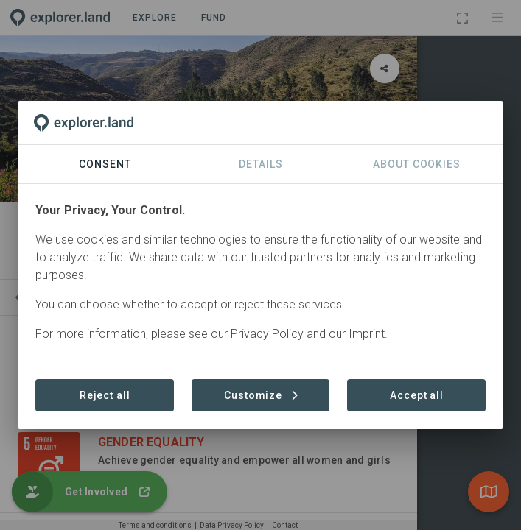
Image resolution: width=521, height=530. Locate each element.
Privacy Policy (267, 334)
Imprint (367, 334)
